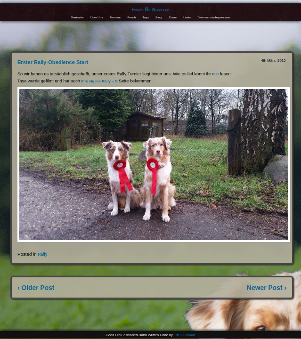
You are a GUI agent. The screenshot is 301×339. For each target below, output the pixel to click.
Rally (42, 254)
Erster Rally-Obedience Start (52, 62)
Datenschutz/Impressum (213, 17)
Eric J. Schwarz (184, 335)
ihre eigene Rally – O (99, 81)
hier (215, 74)
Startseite (77, 17)
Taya (146, 17)
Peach (131, 17)
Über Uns (96, 17)
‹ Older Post (36, 287)
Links (187, 17)
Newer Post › (266, 287)
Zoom (173, 17)
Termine (115, 17)
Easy (158, 17)
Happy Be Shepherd (150, 10)
